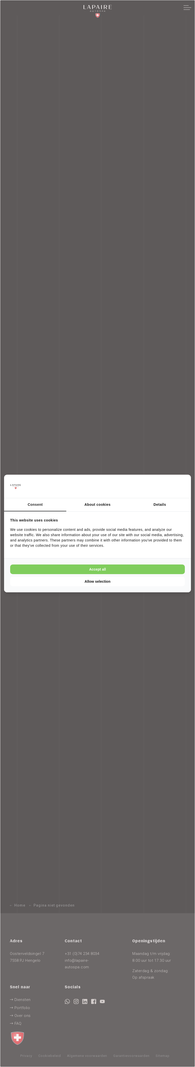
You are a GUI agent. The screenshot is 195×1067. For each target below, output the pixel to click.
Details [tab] (160, 505)
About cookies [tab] (98, 505)
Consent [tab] (35, 505)
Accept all (97, 569)
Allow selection (97, 581)
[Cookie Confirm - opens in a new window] (166, 486)
